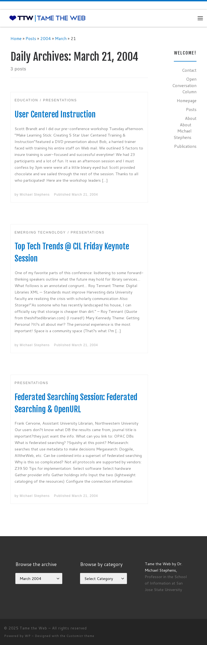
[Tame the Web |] (47, 18)
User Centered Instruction (55, 114)
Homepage (186, 100)
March (61, 38)
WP (28, 636)
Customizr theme (80, 636)
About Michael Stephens (182, 131)
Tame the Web (33, 628)
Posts (31, 38)
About (190, 118)
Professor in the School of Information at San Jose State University (166, 583)
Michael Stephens (35, 194)
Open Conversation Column (184, 85)
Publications (185, 146)
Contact (189, 70)
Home (16, 38)
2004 (45, 38)
